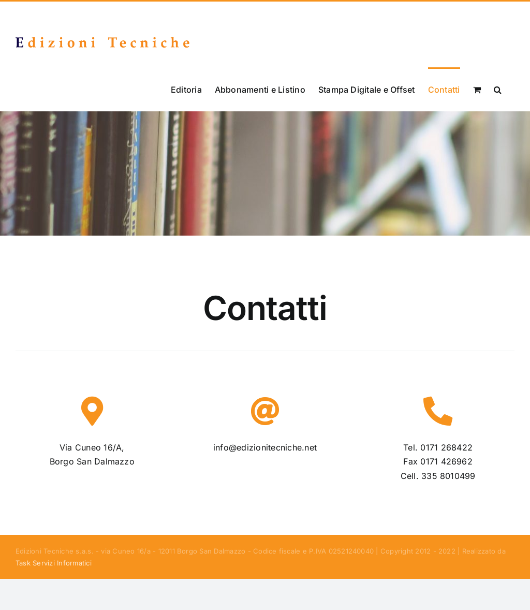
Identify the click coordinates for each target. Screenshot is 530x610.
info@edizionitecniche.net (265, 447)
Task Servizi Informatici (54, 562)
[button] (498, 89)
